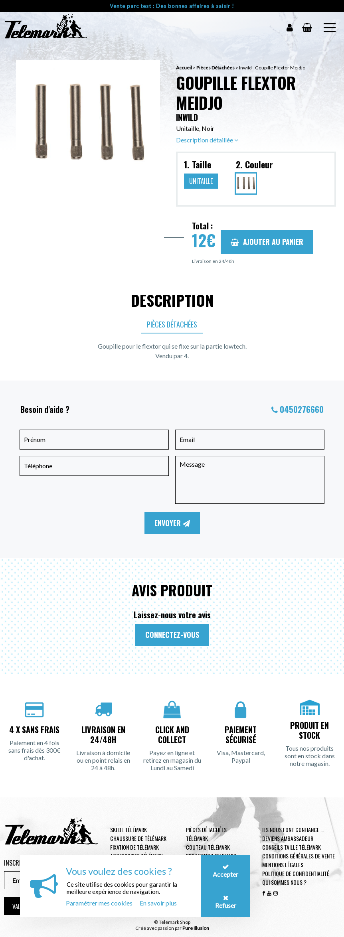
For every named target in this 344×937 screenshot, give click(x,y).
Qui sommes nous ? (284, 882)
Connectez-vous (172, 634)
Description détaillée (207, 140)
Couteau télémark (208, 847)
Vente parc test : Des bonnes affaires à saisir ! (172, 6)
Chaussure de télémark (138, 838)
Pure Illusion (195, 928)
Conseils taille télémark (291, 847)
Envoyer (172, 523)
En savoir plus (158, 903)
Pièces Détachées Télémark (206, 833)
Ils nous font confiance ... (293, 829)
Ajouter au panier (267, 242)
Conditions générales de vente (298, 856)
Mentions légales (282, 864)
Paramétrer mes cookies (99, 903)
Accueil (184, 68)
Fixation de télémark (134, 847)
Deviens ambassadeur (287, 838)
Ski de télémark (128, 829)
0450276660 (302, 409)
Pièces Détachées (215, 68)
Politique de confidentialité (295, 873)
